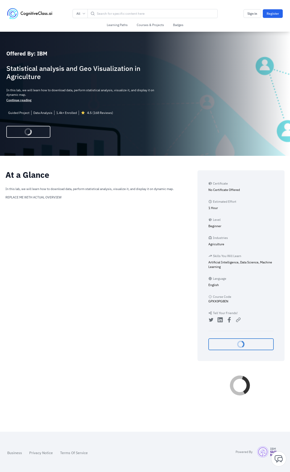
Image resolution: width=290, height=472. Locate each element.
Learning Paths (117, 25)
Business (14, 452)
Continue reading (19, 100)
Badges (178, 25)
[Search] (152, 13)
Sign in (252, 14)
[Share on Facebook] (229, 320)
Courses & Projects (150, 25)
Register (273, 14)
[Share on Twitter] (211, 320)
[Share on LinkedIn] (220, 320)
